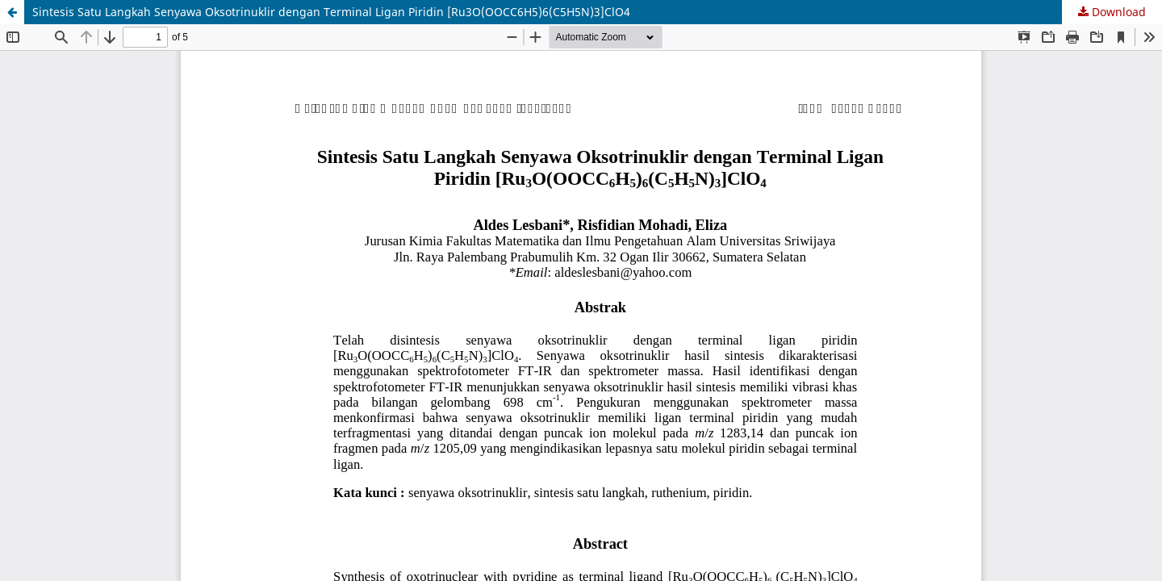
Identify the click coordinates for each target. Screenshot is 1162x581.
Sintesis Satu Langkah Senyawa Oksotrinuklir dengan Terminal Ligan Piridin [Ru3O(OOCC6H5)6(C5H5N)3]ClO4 (331, 11)
